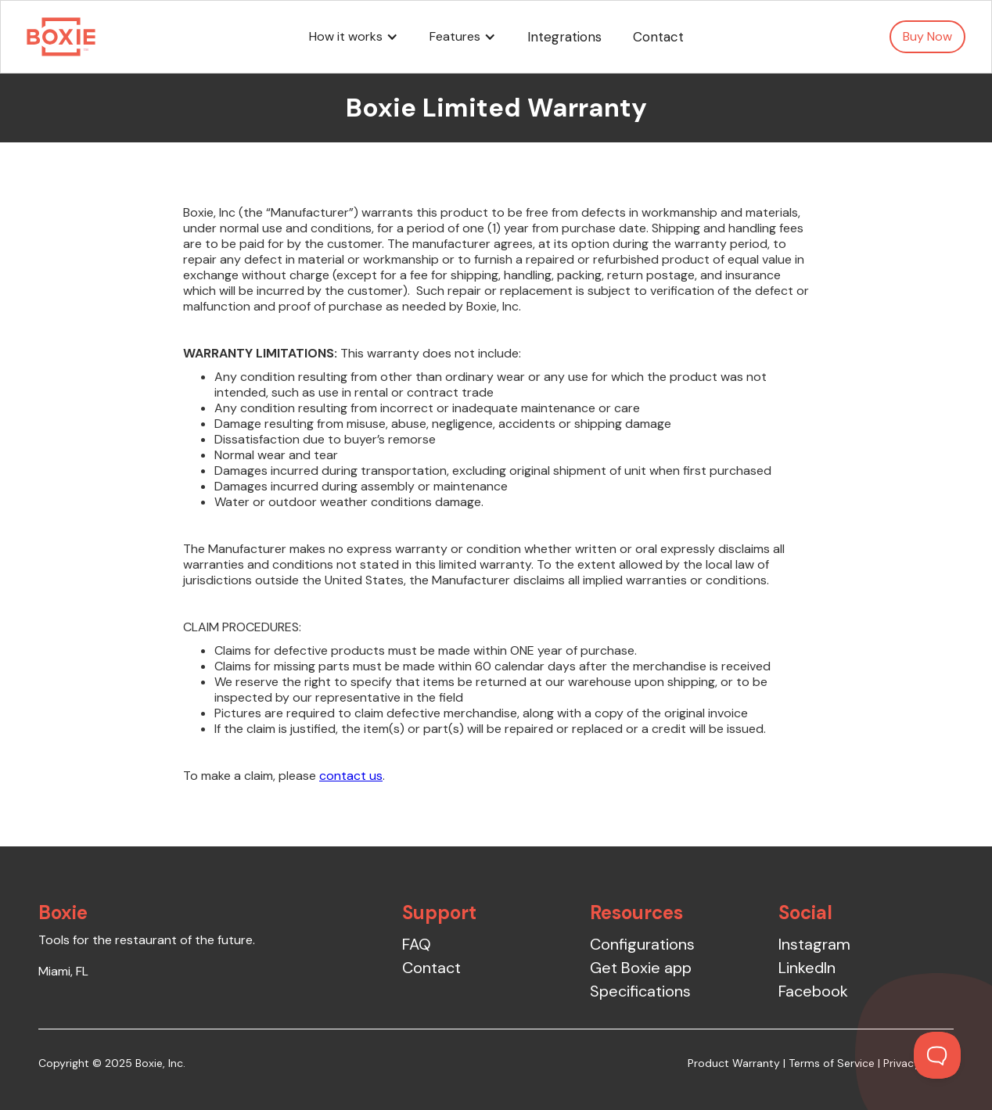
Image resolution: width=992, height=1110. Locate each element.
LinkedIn (807, 967)
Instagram (814, 944)
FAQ (416, 944)
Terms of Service (832, 1063)
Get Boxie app (641, 967)
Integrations (564, 36)
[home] (61, 36)
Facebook (813, 991)
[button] (353, 36)
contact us (351, 775)
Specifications (640, 991)
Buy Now (927, 36)
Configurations (642, 944)
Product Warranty (734, 1063)
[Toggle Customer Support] (937, 1055)
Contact (658, 36)
